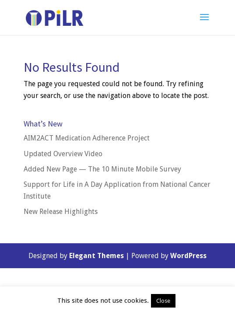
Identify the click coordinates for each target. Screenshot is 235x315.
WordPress (188, 256)
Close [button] (163, 301)
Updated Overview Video (63, 154)
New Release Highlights (61, 211)
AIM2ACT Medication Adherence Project (87, 138)
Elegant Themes (96, 256)
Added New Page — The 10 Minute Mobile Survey (102, 169)
